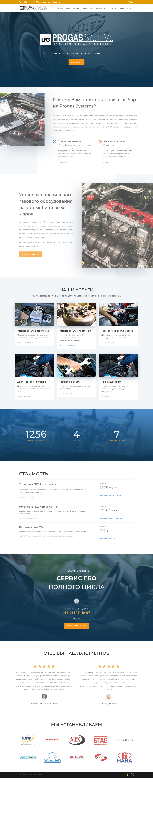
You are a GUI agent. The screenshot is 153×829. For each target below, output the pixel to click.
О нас (122, 8)
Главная (60, 8)
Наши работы (87, 8)
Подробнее (76, 62)
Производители (101, 8)
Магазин (76, 8)
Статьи (114, 8)
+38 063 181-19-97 (76, 620)
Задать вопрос (107, 342)
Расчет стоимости (25, 342)
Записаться (106, 396)
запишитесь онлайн (76, 633)
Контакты (130, 8)
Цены (68, 8)
